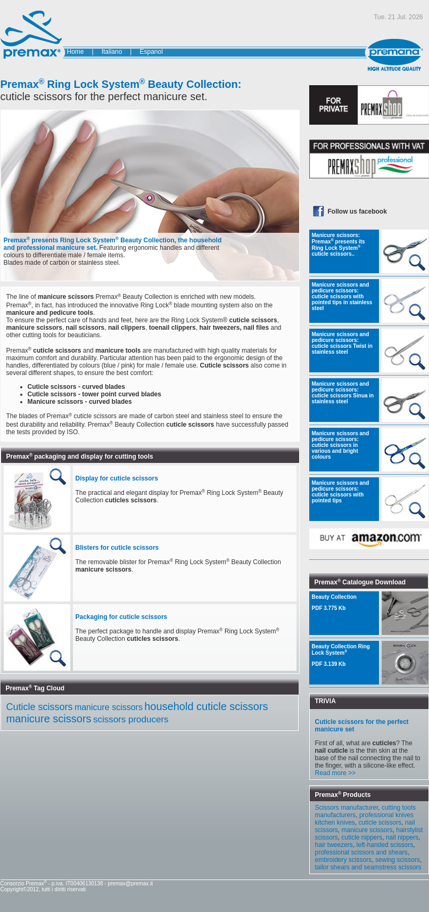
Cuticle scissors (39, 707)
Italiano (112, 51)
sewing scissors (397, 860)
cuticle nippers (362, 837)
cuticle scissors (380, 822)
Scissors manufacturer (346, 807)
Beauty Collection (344, 602)
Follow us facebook (357, 211)
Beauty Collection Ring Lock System (344, 655)
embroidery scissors (343, 860)
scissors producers (131, 719)
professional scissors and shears (361, 852)
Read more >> (335, 773)
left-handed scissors (385, 845)
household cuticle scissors (206, 706)
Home (75, 51)
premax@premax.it (130, 883)
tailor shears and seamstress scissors (368, 867)
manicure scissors (109, 707)
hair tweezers (334, 845)
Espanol (150, 51)
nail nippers (402, 837)
